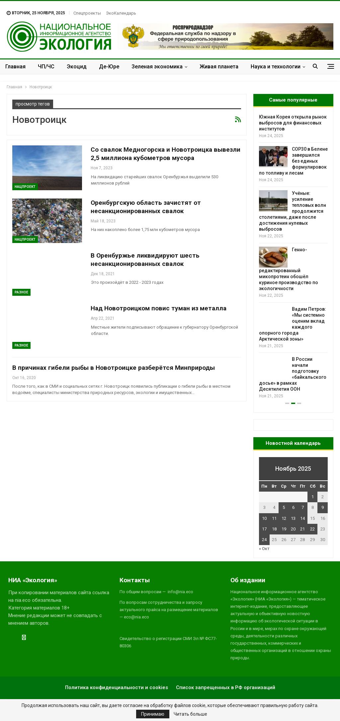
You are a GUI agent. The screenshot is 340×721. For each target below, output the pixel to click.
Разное (21, 292)
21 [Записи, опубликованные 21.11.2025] (302, 528)
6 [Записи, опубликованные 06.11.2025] (293, 507)
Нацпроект (25, 187)
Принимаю (152, 714)
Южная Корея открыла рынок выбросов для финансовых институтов (293, 122)
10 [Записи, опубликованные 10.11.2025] (264, 518)
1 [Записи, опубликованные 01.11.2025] (312, 496)
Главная (15, 66)
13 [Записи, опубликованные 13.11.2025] (293, 518)
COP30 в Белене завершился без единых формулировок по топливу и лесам (293, 161)
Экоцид (77, 66)
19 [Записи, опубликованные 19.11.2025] (284, 528)
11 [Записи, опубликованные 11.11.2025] (274, 518)
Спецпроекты (87, 13)
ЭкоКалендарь (121, 13)
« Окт (264, 548)
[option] (293, 257)
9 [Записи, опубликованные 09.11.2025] (322, 507)
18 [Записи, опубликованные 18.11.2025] (274, 528)
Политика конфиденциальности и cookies (116, 687)
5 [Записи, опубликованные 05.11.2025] (284, 507)
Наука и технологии (275, 66)
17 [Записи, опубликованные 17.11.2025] (264, 528)
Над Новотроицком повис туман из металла (158, 308)
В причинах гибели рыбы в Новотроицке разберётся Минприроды (113, 367)
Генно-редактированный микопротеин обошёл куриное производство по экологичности (288, 269)
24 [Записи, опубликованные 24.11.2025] (264, 539)
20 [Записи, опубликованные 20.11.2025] (293, 528)
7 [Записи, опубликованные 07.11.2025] (302, 507)
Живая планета (219, 66)
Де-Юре (109, 66)
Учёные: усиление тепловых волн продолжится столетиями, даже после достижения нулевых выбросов (292, 211)
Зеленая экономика (157, 66)
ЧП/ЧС (46, 66)
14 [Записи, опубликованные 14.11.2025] (302, 518)
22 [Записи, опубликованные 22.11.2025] (312, 528)
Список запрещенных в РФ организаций (225, 687)
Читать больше (190, 714)
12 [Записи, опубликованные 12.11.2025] (284, 518)
